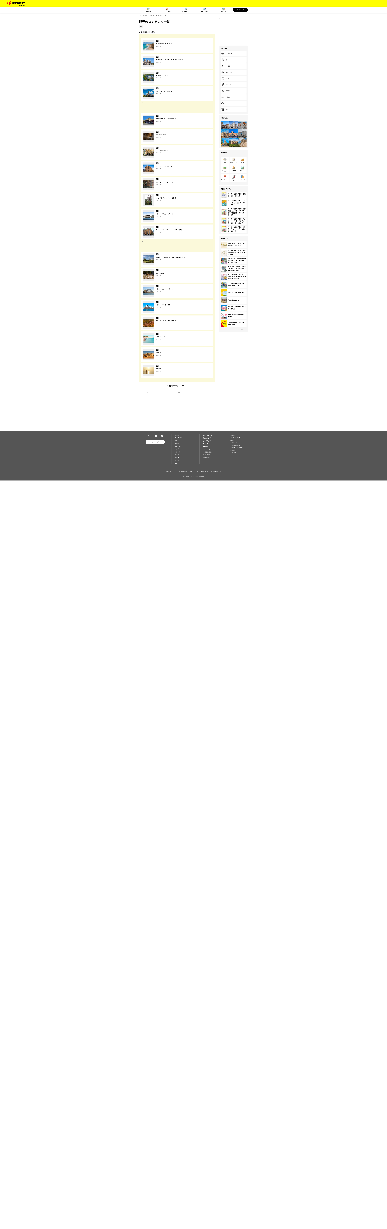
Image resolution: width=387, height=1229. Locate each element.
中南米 (225, 66)
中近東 (225, 97)
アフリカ (226, 103)
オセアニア (226, 72)
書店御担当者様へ (235, 445)
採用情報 (232, 450)
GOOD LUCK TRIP (208, 457)
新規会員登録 (208, 452)
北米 (224, 59)
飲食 (225, 162)
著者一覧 (205, 447)
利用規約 (232, 440)
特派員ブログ (185, 11)
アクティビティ (225, 179)
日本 (224, 109)
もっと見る (241, 330)
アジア (225, 90)
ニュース (205, 444)
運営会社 (232, 435)
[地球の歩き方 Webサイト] (16, 3)
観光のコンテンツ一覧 (148, 15)
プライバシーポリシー (236, 438)
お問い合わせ (233, 453)
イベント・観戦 (225, 170)
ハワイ (225, 78)
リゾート (226, 84)
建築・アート (233, 162)
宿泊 (242, 162)
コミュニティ (223, 11)
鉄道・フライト (233, 179)
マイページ (240, 10)
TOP (140, 15)
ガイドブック (204, 11)
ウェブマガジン (167, 11)
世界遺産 (233, 171)
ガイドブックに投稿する (236, 448)
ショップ (242, 179)
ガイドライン (233, 443)
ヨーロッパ (226, 53)
